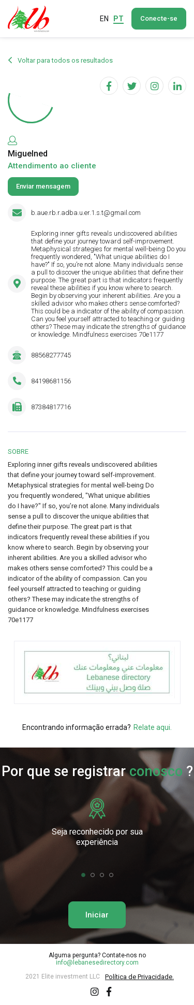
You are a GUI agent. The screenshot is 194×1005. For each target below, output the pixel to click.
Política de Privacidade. (139, 977)
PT (118, 19)
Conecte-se (158, 18)
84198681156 (51, 381)
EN (104, 19)
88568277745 (51, 355)
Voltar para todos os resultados (60, 60)
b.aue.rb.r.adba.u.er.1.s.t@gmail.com (86, 213)
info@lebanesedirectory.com (97, 962)
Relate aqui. (152, 727)
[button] (83, 875)
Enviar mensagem (43, 186)
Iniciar (97, 915)
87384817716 (51, 407)
